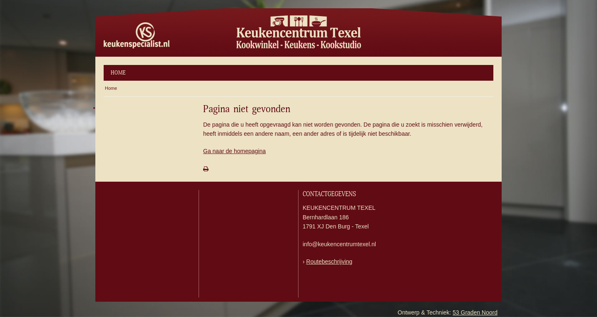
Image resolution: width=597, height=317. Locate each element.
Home (118, 73)
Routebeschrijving (329, 261)
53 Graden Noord (475, 312)
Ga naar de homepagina (234, 151)
